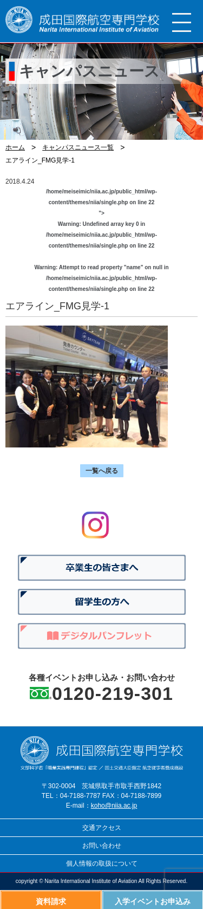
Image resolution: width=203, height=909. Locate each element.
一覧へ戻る (102, 471)
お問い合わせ (101, 845)
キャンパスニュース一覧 (78, 147)
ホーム (15, 147)
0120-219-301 (112, 693)
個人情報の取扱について (101, 863)
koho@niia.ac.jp (114, 805)
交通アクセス (101, 828)
